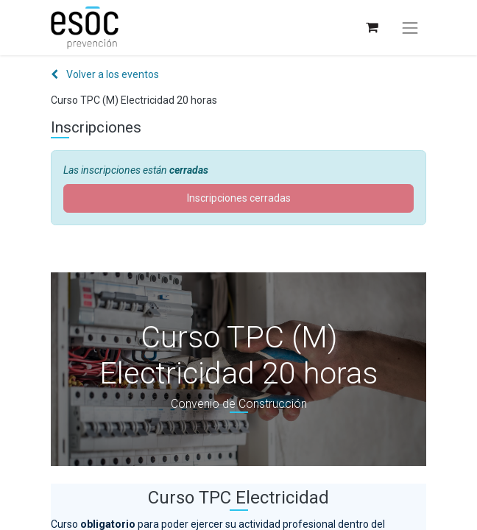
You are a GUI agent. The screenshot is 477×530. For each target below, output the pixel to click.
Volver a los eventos (105, 74)
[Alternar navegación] (410, 28)
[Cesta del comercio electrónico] (371, 27)
